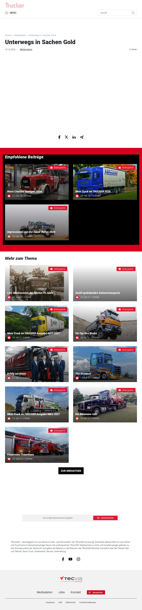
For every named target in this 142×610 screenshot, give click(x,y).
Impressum (50, 602)
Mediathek (19, 35)
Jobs (61, 592)
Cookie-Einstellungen (87, 602)
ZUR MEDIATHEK (71, 470)
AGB (60, 602)
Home (8, 35)
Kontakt (76, 592)
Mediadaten (44, 592)
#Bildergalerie (26, 49)
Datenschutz (71, 602)
